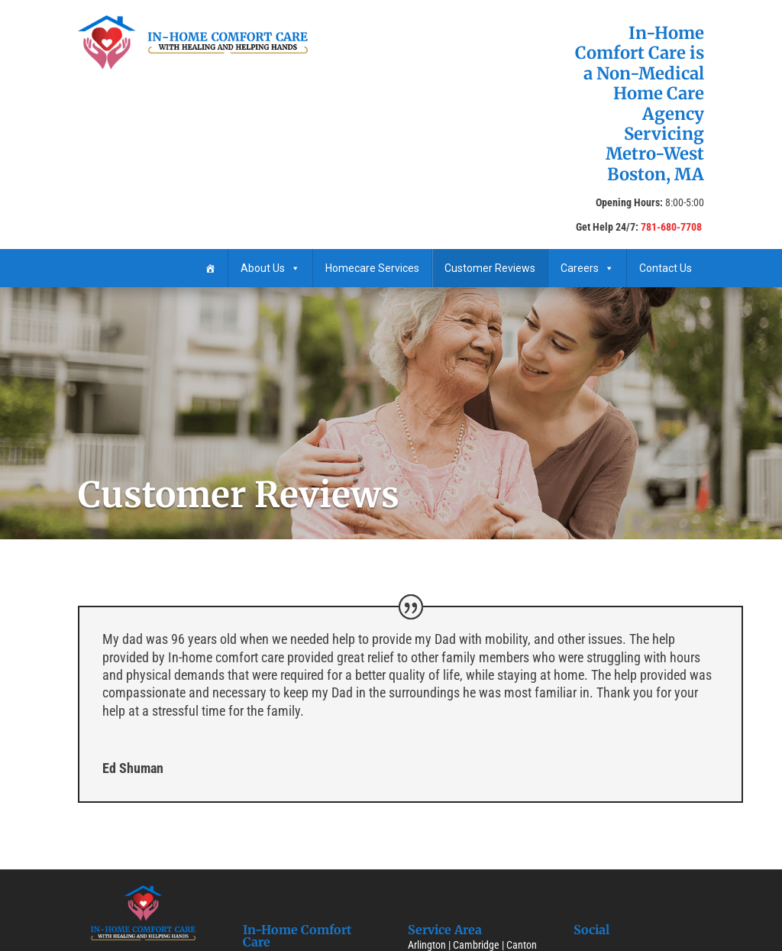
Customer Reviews (489, 268)
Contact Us (665, 268)
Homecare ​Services (372, 268)
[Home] (210, 268)
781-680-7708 (671, 227)
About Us (270, 268)
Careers (587, 268)
